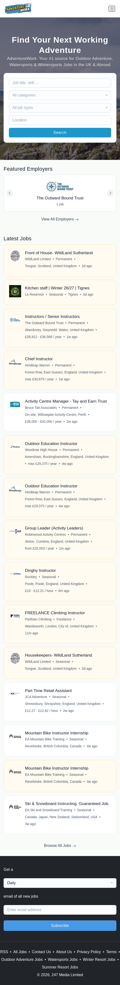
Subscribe (60, 925)
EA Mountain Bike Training (44, 739)
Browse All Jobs (60, 846)
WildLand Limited (38, 259)
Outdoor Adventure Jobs (22, 959)
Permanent (64, 259)
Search (60, 132)
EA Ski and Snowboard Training (48, 810)
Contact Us (41, 952)
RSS (4, 952)
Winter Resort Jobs (99, 959)
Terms (111, 952)
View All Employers (60, 219)
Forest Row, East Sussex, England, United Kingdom (63, 372)
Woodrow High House (41, 450)
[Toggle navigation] (111, 8)
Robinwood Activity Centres (45, 534)
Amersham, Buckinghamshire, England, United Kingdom (67, 457)
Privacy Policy (89, 952)
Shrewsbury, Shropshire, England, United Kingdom (63, 704)
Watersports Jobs (63, 959)
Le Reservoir (34, 294)
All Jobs (20, 952)
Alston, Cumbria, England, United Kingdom (57, 541)
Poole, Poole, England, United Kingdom (54, 584)
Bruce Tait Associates (41, 408)
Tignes (73, 294)
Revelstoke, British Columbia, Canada (53, 746)
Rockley (31, 577)
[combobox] (60, 95)
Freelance (63, 619)
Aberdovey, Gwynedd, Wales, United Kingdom (59, 330)
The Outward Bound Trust (44, 323)
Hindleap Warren (37, 365)
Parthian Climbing (38, 619)
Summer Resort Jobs (60, 967)
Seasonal (56, 294)
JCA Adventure (36, 697)
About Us (64, 952)
